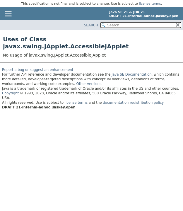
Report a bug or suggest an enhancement (37, 70)
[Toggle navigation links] (8, 14)
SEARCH (91, 25)
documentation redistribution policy (133, 103)
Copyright (10, 93)
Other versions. (89, 84)
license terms (150, 4)
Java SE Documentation (132, 74)
